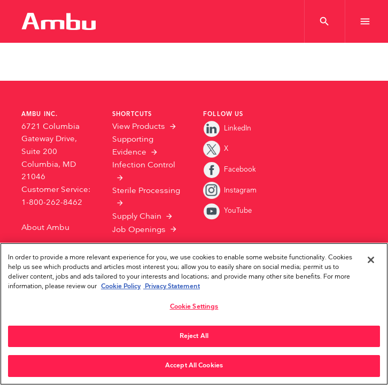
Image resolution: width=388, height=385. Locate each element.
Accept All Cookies (194, 365)
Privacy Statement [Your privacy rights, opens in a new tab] (171, 286)
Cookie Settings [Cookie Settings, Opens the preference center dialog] (194, 307)
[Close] (371, 260)
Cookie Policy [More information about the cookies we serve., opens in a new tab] (121, 286)
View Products (138, 126)
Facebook (229, 169)
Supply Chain (136, 216)
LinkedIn (227, 128)
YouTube (227, 210)
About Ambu (45, 227)
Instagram (230, 190)
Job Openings (139, 229)
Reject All (194, 336)
